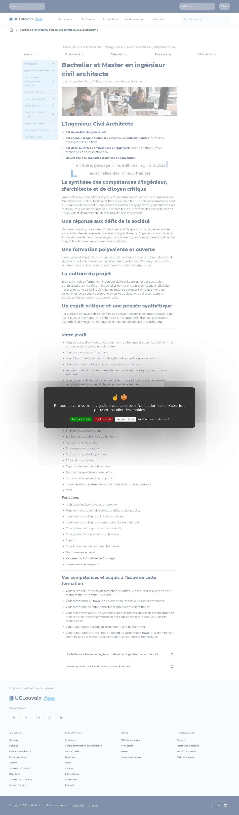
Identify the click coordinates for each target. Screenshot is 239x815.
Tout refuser (103, 419)
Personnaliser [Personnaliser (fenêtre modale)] (125, 419)
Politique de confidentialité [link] (153, 419)
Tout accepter (81, 419)
